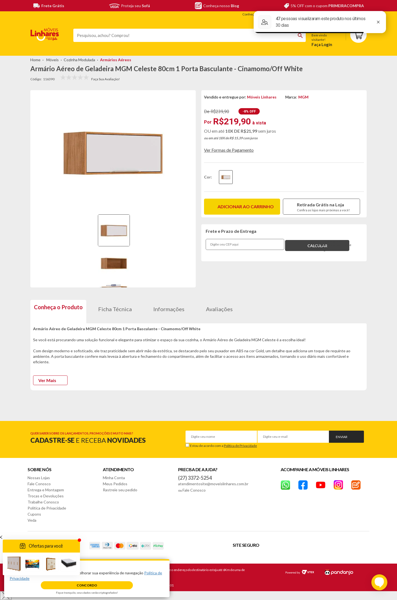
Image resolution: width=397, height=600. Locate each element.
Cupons (34, 514)
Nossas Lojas (39, 477)
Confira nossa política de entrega (333, 247)
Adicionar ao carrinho (246, 206)
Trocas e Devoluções (46, 496)
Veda (32, 520)
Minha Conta (114, 477)
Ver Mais (47, 380)
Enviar (341, 437)
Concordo (87, 585)
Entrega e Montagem (46, 489)
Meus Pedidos (115, 483)
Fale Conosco (39, 483)
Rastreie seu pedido (120, 489)
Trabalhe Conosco (43, 502)
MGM (303, 97)
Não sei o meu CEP (329, 241)
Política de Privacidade (240, 446)
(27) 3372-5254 (195, 478)
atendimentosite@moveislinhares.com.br (213, 483)
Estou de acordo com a (223, 446)
